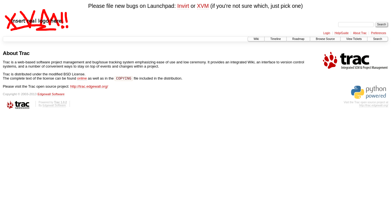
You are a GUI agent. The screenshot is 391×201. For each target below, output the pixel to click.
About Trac (359, 33)
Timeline (275, 38)
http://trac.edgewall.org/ (89, 87)
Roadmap (298, 38)
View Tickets (354, 38)
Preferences (378, 33)
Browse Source (325, 38)
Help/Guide (342, 33)
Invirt (183, 6)
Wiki (256, 38)
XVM (203, 6)
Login (326, 33)
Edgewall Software (51, 94)
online (82, 79)
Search (377, 38)
